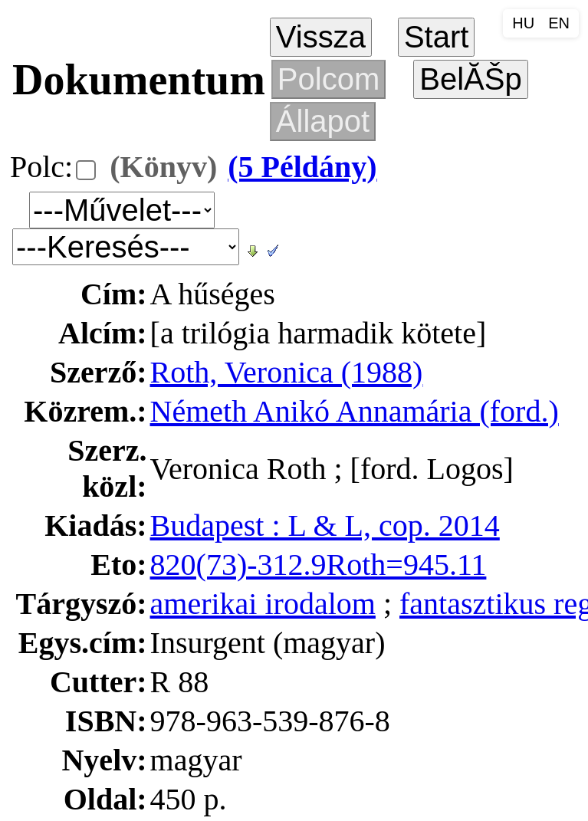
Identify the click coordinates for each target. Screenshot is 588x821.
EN (559, 23)
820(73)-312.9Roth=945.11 (318, 564)
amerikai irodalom (263, 603)
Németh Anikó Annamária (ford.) (354, 411)
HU (523, 23)
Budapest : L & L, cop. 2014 (325, 525)
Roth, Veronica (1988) (286, 372)
